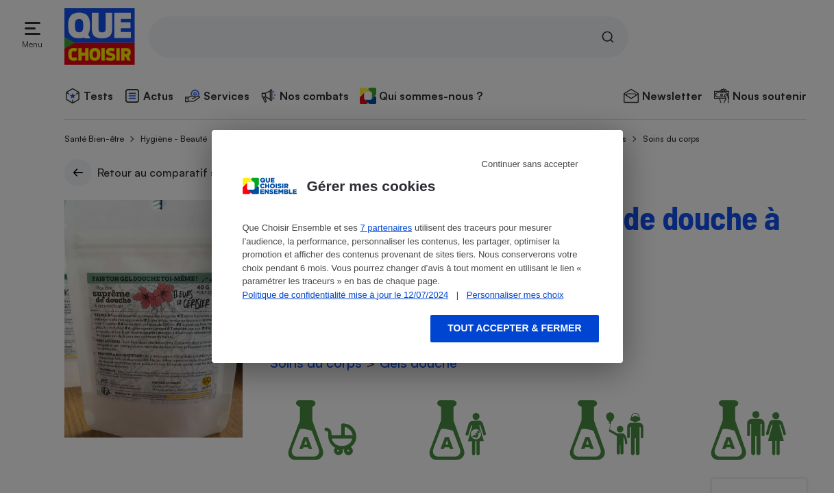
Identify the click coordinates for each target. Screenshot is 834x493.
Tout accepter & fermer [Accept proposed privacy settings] (514, 328)
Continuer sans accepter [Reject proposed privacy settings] (530, 164)
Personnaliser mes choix (515, 295)
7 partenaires (386, 228)
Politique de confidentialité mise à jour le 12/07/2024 (346, 295)
